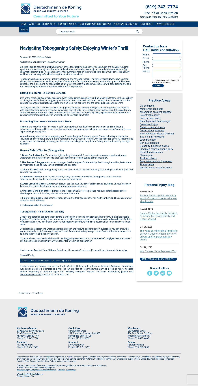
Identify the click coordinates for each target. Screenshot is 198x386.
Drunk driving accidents (152, 127)
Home (24, 24)
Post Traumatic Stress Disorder (157, 133)
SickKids (24, 67)
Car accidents (147, 105)
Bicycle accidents (149, 142)
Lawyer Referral (165, 24)
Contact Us (49, 24)
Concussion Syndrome (79, 250)
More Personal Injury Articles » (158, 259)
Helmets (24, 126)
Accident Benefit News (45, 250)
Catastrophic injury (150, 115)
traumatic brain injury (116, 250)
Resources (147, 24)
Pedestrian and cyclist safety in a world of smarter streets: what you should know (158, 198)
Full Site (20, 376)
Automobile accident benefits (156, 111)
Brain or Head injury (150, 118)
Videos (24, 29)
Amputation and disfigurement (156, 161)
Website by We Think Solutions (30, 374)
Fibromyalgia (147, 164)
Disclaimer (71, 370)
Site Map (61, 370)
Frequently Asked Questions (95, 24)
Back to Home (24, 293)
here (79, 72)
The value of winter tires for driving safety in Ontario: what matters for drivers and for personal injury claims (159, 235)
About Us (34, 24)
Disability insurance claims (154, 145)
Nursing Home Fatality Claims (156, 167)
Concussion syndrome (152, 130)
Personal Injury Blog (126, 24)
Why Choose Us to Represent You (158, 251)
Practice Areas (67, 24)
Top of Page (37, 293)
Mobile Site (29, 376)
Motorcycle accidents (151, 108)
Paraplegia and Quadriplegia (155, 121)
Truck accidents (148, 158)
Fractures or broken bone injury (156, 149)
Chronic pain (146, 155)
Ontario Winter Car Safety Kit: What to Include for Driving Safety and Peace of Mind (158, 216)
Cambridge (74, 328)
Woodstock (134, 328)
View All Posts (27, 255)
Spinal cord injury (149, 124)
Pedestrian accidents (151, 152)
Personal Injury (98, 250)
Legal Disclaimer (164, 82)
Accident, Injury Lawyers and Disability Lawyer (36, 370)
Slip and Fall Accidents (152, 136)
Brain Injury (62, 250)
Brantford (22, 342)
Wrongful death (148, 139)
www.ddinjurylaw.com (30, 274)
